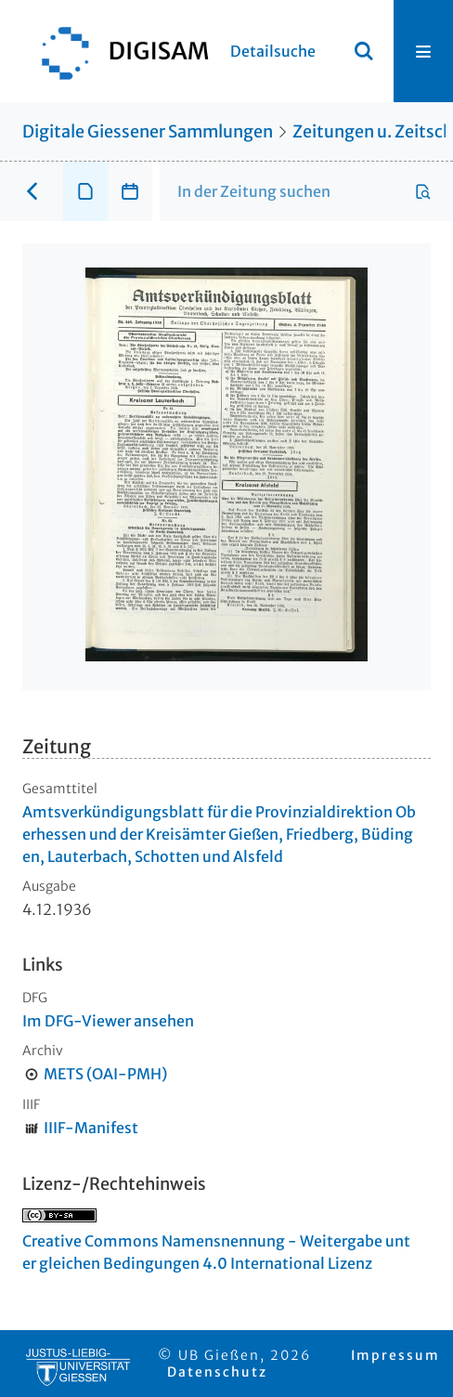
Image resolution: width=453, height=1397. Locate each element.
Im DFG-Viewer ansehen (108, 1021)
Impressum (395, 1355)
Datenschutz (217, 1372)
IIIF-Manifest (91, 1127)
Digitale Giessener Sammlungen (147, 131)
